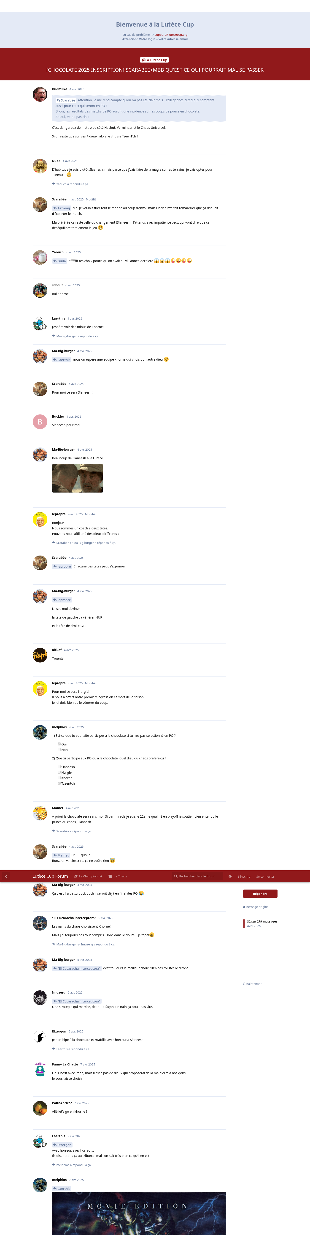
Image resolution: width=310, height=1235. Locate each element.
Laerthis (64, 318)
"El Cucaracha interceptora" (79, 98)
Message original (256, 36)
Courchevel (66, 770)
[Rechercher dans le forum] (197, 6)
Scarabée (68, 781)
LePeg (65, 1098)
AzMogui (64, 673)
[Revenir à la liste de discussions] (6, 6)
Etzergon (65, 274)
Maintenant (252, 113)
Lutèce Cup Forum (50, 5)
